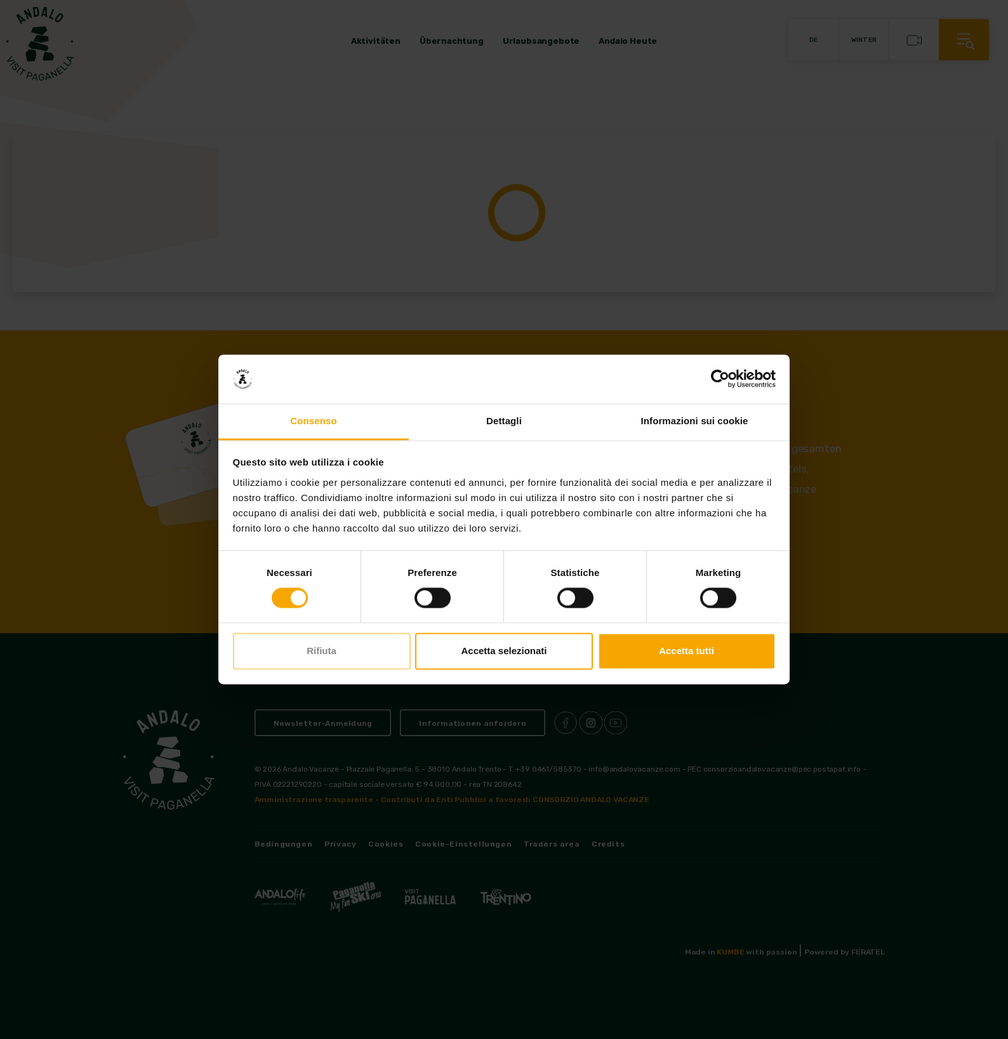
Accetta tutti (686, 650)
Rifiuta (321, 650)
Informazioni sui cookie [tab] (694, 420)
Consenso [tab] (313, 420)
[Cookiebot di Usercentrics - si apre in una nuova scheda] (720, 379)
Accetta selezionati (504, 650)
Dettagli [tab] (504, 420)
